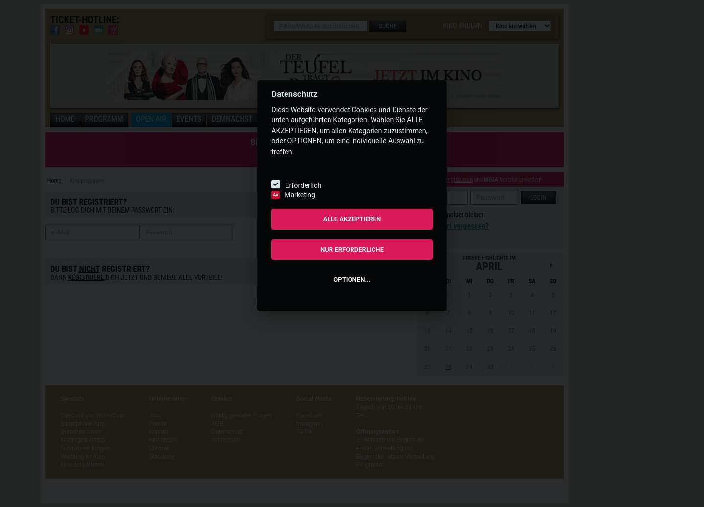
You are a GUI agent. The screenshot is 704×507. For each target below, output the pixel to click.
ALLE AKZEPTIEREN (352, 219)
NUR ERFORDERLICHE (352, 249)
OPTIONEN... (351, 279)
